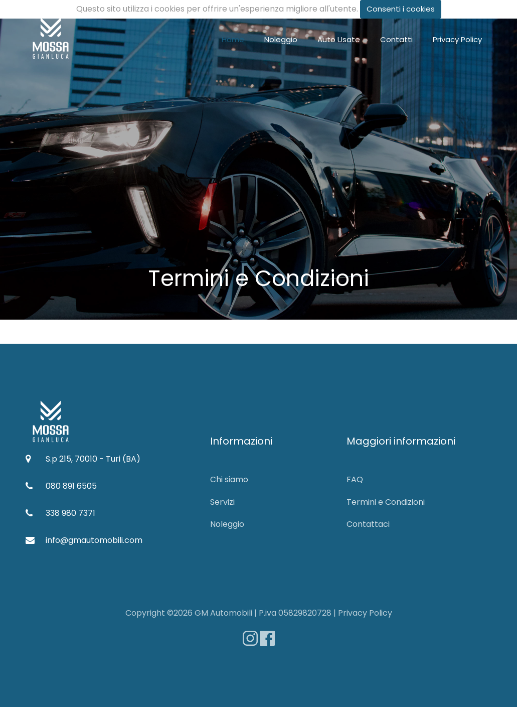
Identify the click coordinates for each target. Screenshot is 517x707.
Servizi (222, 502)
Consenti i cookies (401, 9)
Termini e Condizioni (386, 502)
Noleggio (280, 39)
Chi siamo (229, 479)
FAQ (355, 479)
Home (233, 39)
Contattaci (368, 524)
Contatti (396, 39)
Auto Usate (338, 39)
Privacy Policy (457, 39)
